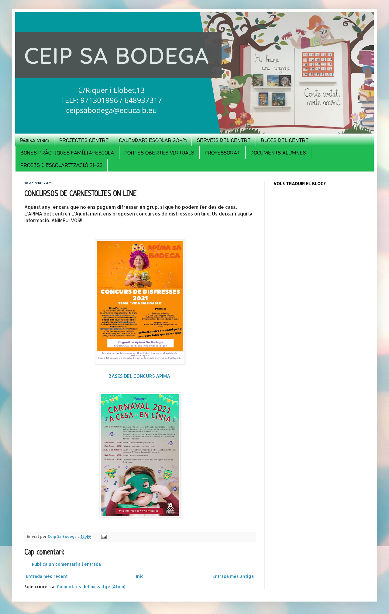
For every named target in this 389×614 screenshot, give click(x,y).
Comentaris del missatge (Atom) (91, 586)
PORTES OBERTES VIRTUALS (159, 152)
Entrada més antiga (233, 576)
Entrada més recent (47, 576)
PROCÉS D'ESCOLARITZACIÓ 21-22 (61, 165)
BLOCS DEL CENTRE (285, 140)
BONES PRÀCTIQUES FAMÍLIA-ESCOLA (67, 152)
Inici (140, 576)
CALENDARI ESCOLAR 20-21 (153, 140)
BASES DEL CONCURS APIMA (139, 376)
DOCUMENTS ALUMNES (278, 152)
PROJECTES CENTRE (84, 140)
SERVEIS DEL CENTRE (224, 140)
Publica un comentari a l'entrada (66, 564)
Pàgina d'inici (34, 140)
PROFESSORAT (222, 152)
